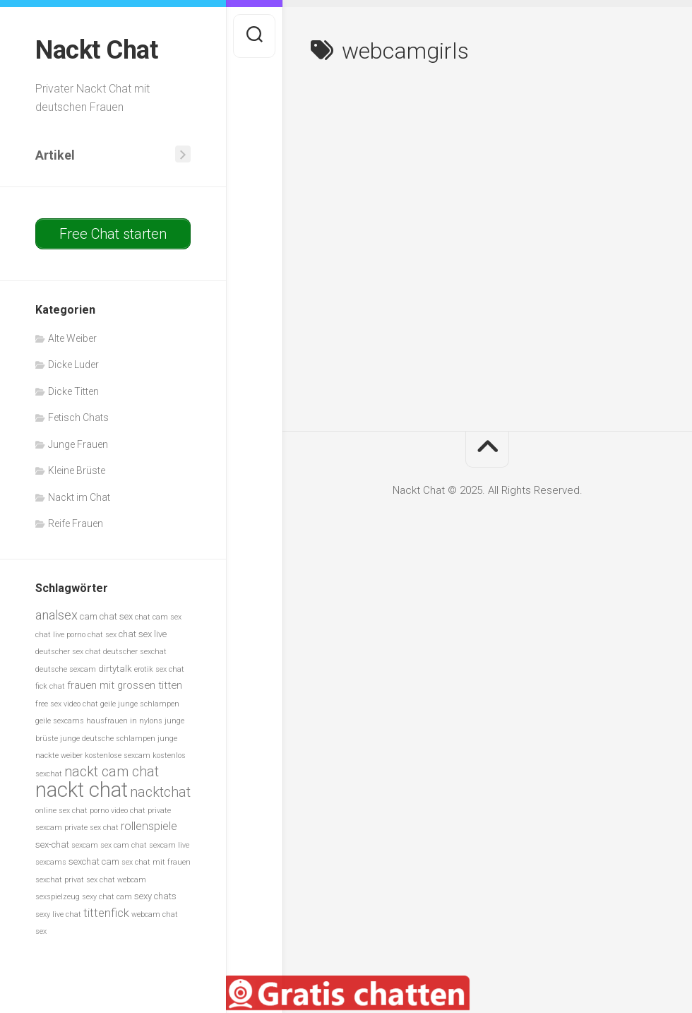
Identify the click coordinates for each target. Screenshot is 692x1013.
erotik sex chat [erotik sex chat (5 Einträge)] (159, 669)
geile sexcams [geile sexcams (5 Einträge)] (59, 720)
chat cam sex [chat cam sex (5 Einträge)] (158, 617)
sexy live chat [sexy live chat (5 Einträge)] (58, 914)
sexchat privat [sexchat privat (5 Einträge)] (59, 879)
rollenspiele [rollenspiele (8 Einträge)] (149, 826)
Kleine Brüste (76, 470)
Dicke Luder (73, 364)
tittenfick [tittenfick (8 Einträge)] (106, 913)
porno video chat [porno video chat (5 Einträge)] (117, 810)
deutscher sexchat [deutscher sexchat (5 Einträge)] (135, 651)
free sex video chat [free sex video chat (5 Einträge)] (66, 704)
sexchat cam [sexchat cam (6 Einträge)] (93, 861)
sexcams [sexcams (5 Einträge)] (50, 862)
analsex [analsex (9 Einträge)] (56, 615)
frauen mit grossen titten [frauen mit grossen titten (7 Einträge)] (124, 685)
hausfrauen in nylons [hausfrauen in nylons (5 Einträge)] (124, 720)
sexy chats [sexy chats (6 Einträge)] (155, 896)
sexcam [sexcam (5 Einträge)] (84, 845)
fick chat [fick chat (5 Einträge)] (50, 686)
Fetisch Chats (78, 417)
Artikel (55, 155)
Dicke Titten (73, 391)
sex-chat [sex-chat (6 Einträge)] (52, 844)
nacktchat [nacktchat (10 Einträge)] (160, 792)
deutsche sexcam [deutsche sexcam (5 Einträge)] (65, 669)
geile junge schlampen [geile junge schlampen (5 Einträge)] (139, 704)
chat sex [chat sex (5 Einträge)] (102, 634)
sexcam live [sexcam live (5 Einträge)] (169, 845)
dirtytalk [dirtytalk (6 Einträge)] (115, 668)
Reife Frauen (75, 523)
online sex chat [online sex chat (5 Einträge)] (61, 810)
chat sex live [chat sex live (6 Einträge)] (143, 634)
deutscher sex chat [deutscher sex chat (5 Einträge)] (68, 651)
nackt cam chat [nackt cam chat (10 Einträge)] (111, 772)
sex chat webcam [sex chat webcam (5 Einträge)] (116, 879)
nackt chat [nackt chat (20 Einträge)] (81, 790)
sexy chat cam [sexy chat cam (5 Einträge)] (107, 896)
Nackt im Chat (79, 497)
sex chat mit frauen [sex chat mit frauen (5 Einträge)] (156, 862)
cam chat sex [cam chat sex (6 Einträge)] (106, 616)
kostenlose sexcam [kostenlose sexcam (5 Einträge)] (117, 755)
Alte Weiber (72, 338)
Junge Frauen (78, 444)
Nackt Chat (96, 50)
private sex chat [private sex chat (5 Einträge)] (91, 827)
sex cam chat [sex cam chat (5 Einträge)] (123, 845)
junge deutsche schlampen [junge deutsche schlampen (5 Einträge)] (107, 738)
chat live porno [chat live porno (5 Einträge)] (60, 634)
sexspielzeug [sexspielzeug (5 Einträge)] (57, 896)
